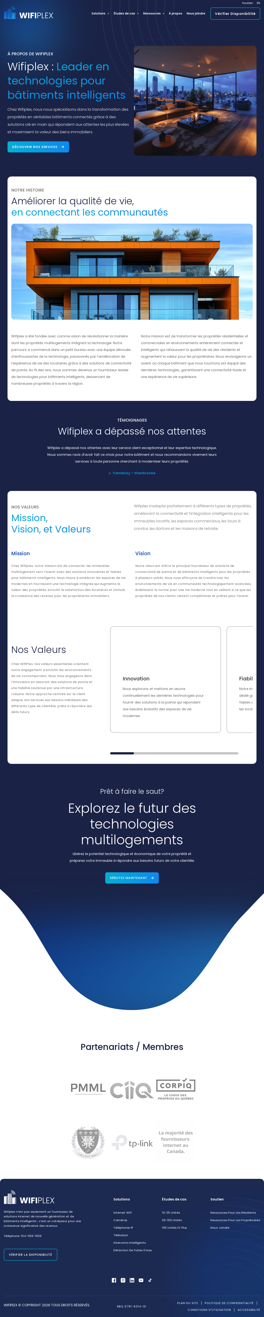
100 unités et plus (174, 1228)
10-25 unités (171, 1213)
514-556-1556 (31, 1236)
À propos (175, 13)
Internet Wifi (122, 1213)
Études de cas (126, 14)
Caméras (120, 1220)
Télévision (120, 1235)
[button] (122, 753)
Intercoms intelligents (129, 1243)
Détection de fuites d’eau (132, 1250)
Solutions (100, 14)
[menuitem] (258, 2)
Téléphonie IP (123, 1228)
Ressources (154, 14)
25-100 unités (172, 1220)
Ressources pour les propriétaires (235, 1220)
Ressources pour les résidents (233, 1213)
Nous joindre (196, 13)
